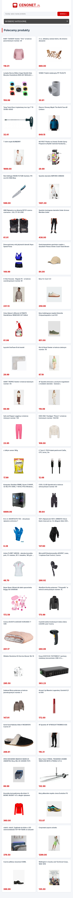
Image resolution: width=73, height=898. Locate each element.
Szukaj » (63, 14)
